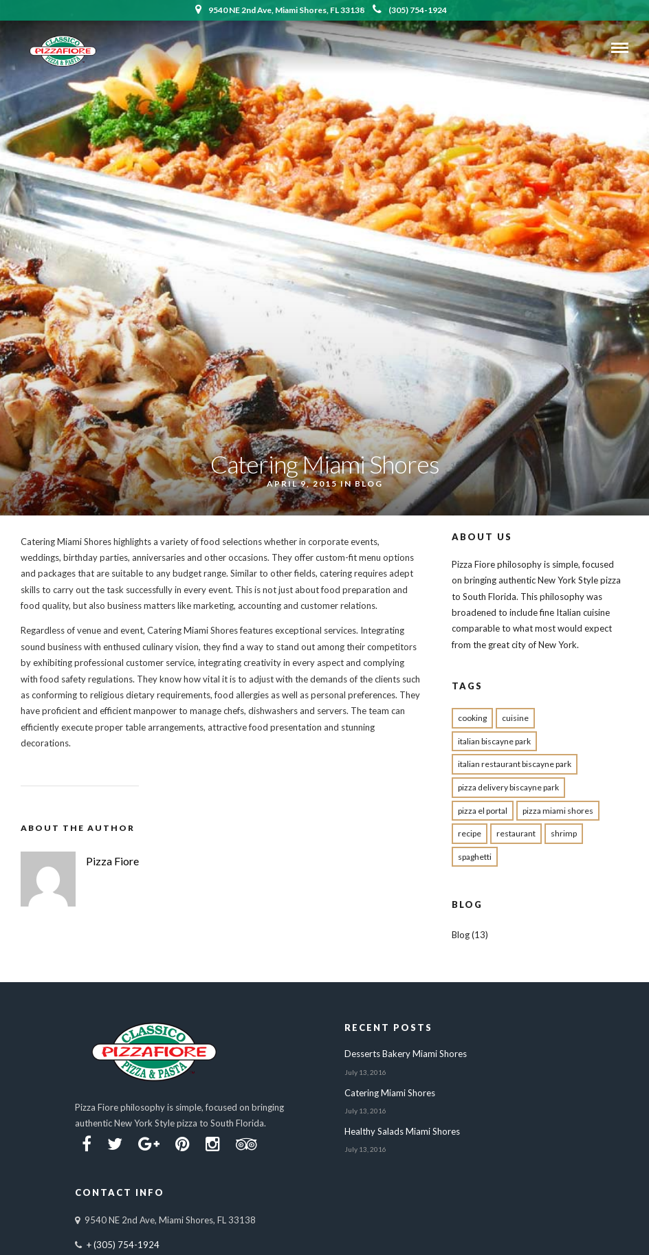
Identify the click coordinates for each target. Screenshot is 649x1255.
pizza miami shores (557, 811)
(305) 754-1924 (410, 10)
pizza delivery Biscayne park (508, 787)
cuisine (515, 718)
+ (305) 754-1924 (123, 1244)
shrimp (564, 833)
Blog (369, 483)
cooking (472, 718)
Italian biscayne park (494, 741)
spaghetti (475, 857)
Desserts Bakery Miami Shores (405, 1053)
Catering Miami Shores (389, 1092)
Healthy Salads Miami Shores (402, 1131)
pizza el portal (482, 811)
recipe (469, 833)
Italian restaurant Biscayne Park (514, 764)
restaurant (516, 833)
